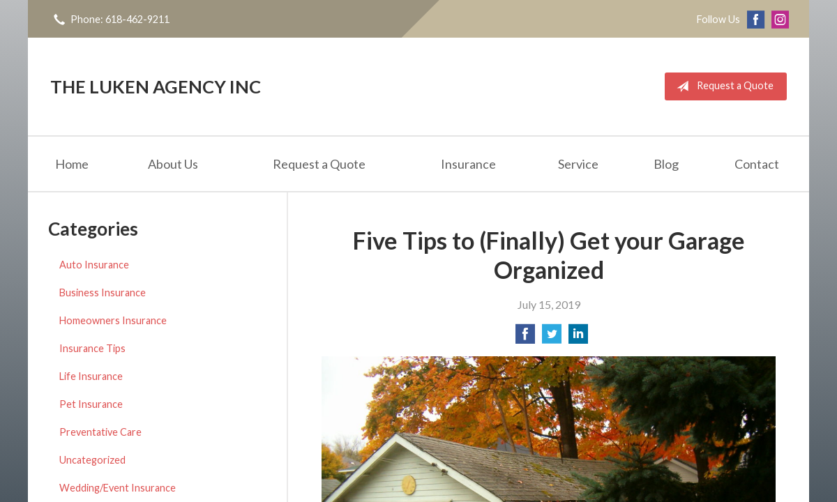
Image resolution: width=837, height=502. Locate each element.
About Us (173, 164)
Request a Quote (722, 86)
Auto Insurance (94, 265)
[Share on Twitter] (551, 337)
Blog (666, 164)
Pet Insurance (91, 404)
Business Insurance (102, 292)
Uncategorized (92, 460)
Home (72, 164)
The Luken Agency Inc (155, 86)
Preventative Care (100, 432)
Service (578, 164)
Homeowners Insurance (113, 320)
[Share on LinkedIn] (578, 337)
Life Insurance (91, 376)
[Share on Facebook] (525, 337)
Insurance (468, 164)
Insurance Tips (92, 348)
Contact (756, 164)
